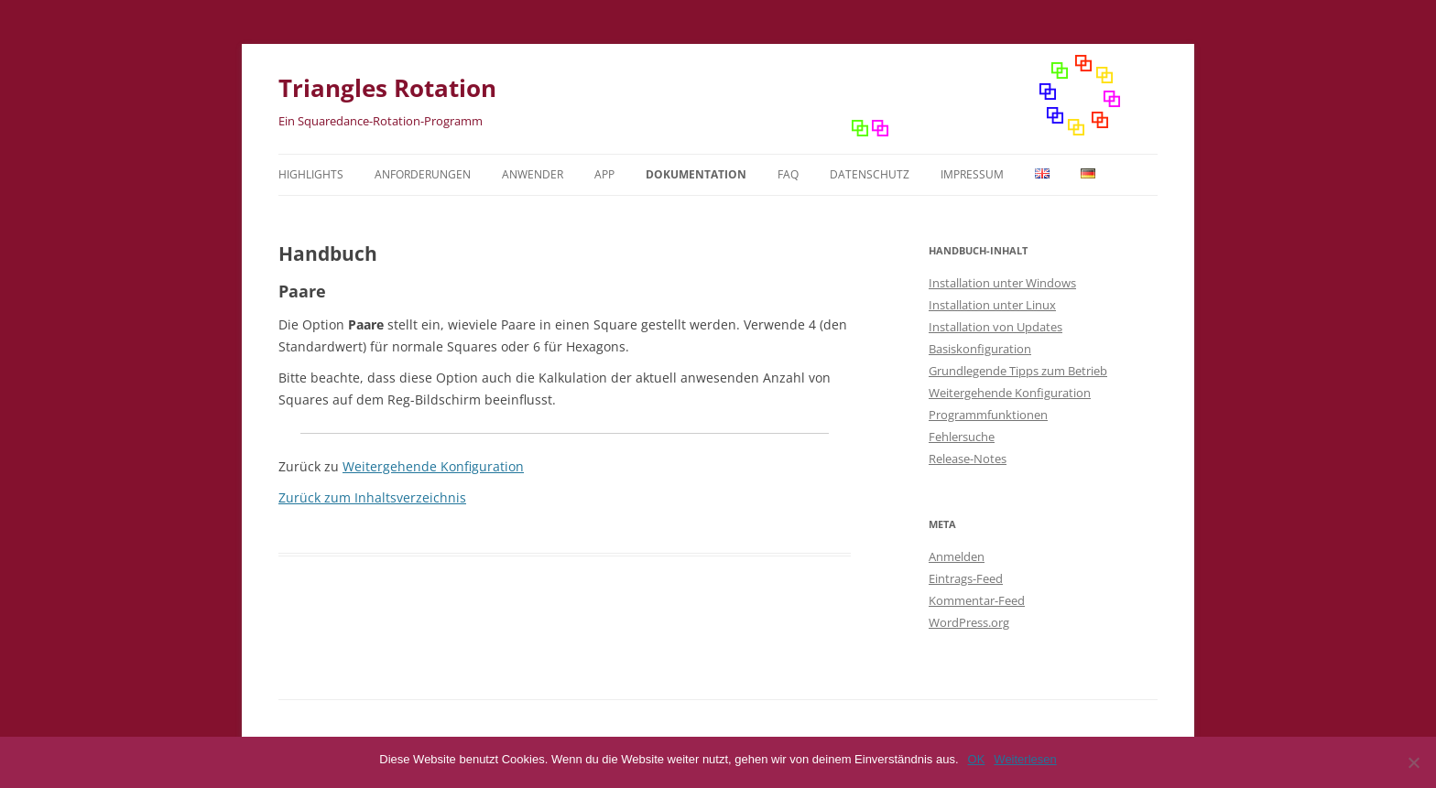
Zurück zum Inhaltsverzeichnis (372, 497)
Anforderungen (423, 174)
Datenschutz (869, 174)
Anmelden (957, 556)
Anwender (532, 174)
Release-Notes (967, 458)
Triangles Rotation (387, 87)
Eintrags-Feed (966, 578)
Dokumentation (696, 174)
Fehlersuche (962, 436)
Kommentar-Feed (977, 600)
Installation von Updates (995, 326)
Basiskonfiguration (980, 348)
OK (976, 759)
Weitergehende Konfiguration (433, 466)
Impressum (972, 174)
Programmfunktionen (988, 414)
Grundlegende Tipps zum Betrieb (1018, 370)
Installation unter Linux (992, 305)
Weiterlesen (1025, 759)
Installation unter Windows (1002, 283)
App (604, 174)
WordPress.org (969, 622)
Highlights (310, 174)
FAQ (788, 174)
